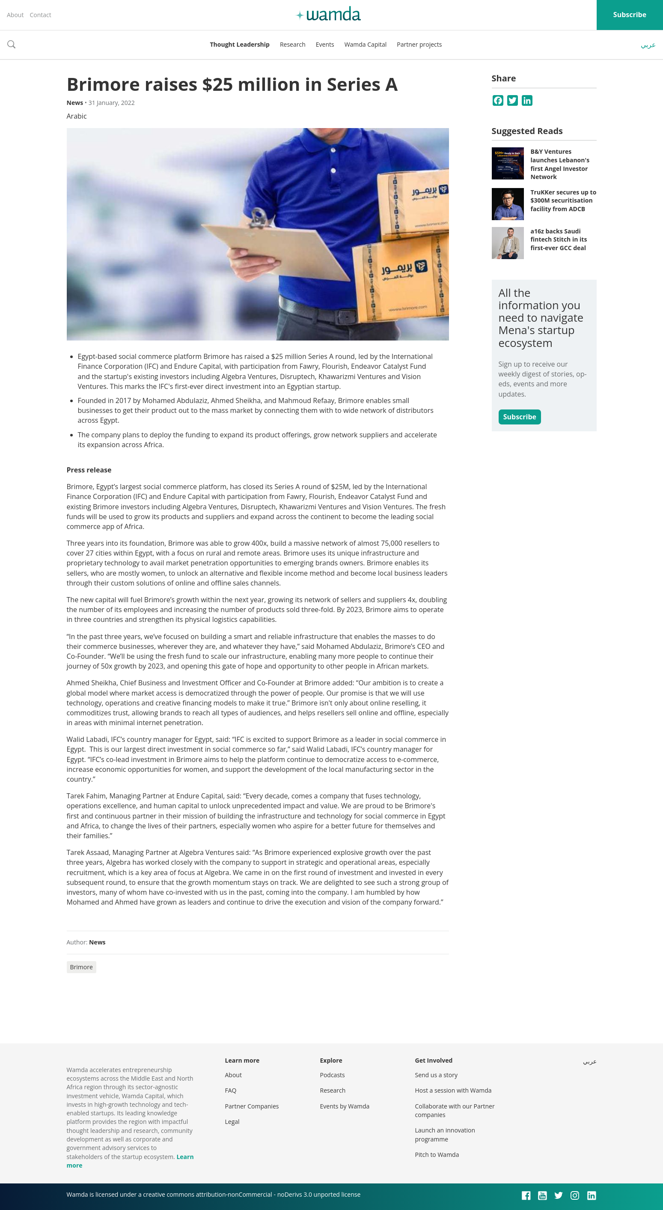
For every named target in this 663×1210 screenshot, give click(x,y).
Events (325, 44)
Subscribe (629, 14)
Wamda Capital (366, 44)
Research (293, 44)
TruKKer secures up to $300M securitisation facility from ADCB (564, 200)
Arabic (77, 116)
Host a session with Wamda (453, 1090)
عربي (648, 44)
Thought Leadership (240, 44)
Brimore (81, 967)
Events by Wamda (345, 1106)
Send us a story (436, 1075)
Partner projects (419, 44)
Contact (40, 15)
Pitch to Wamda (437, 1154)
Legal (232, 1121)
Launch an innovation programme (445, 1134)
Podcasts (332, 1075)
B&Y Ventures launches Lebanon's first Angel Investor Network (560, 164)
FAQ (231, 1090)
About (15, 15)
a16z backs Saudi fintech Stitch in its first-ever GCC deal (559, 239)
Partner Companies (252, 1106)
